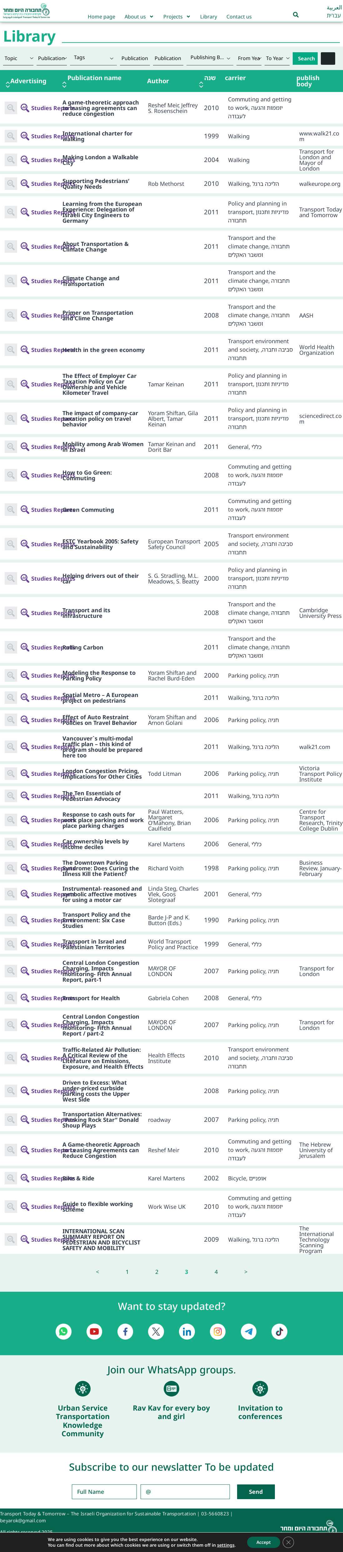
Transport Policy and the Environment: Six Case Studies (96, 920)
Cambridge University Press (320, 612)
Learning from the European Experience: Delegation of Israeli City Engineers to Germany (102, 212)
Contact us (239, 16)
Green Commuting (88, 509)
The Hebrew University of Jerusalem (316, 1150)
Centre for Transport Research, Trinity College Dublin (321, 820)
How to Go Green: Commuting (87, 475)
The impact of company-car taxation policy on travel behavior (100, 418)
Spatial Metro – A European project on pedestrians (100, 697)
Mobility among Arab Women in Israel (103, 446)
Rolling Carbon (82, 647)
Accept (263, 1542)
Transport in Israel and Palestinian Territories (94, 944)
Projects (177, 17)
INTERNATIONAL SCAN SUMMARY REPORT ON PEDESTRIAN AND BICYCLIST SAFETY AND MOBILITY (101, 1239)
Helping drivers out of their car (100, 578)
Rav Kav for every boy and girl (171, 1412)
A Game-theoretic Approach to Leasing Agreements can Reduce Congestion (101, 1150)
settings (226, 1545)
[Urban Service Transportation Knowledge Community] (83, 1389)
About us (139, 17)
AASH (306, 315)
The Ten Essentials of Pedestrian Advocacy (91, 795)
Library (208, 16)
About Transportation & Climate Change (95, 246)
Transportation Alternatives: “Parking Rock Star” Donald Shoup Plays (102, 1119)
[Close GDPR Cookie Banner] (288, 1542)
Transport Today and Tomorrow (320, 212)
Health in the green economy (103, 350)
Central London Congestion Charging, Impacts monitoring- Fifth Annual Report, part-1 (100, 971)
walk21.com (314, 747)
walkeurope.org (320, 183)
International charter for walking (97, 136)
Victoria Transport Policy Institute (320, 773)
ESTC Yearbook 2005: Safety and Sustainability (100, 544)
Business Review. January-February (320, 868)
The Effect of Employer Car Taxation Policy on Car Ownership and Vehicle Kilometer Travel (99, 384)
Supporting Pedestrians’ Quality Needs (95, 183)
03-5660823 (215, 1513)
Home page (101, 16)
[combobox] (93, 58)
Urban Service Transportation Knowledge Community (83, 1421)
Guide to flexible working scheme (97, 1206)
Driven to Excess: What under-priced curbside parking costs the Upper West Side (96, 1091)
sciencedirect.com (320, 418)
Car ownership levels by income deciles (95, 844)
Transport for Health (91, 998)
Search (306, 58)
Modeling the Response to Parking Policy (99, 675)
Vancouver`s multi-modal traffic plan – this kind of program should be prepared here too (102, 747)
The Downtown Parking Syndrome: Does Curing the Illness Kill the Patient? (100, 868)
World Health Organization (316, 349)
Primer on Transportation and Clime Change (97, 315)
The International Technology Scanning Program (316, 1239)
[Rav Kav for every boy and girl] (171, 1389)
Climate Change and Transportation (90, 281)
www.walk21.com (319, 136)
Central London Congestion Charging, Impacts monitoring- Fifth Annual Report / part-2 (100, 1025)
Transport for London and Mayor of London (316, 160)
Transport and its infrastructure (86, 612)
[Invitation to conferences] (260, 1389)
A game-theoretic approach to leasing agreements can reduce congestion (100, 108)
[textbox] (93, 57)
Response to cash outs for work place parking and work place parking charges (103, 820)
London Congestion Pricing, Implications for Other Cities (102, 773)
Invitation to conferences (260, 1412)
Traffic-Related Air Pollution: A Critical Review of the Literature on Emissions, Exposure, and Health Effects (102, 1058)
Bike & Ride (78, 1178)
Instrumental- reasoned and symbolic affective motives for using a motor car (102, 894)
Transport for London (316, 971)
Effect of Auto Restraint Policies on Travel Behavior (99, 719)
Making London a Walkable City (100, 159)
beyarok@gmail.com (23, 1520)
